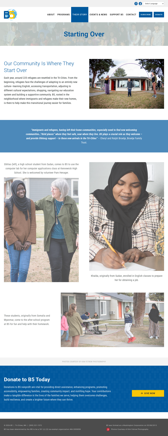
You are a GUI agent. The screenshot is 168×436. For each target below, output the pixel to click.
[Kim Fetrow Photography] (108, 428)
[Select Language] (153, 4)
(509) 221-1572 (35, 425)
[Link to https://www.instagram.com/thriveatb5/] (136, 3)
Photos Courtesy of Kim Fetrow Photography (129, 429)
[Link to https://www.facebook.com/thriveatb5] (140, 3)
